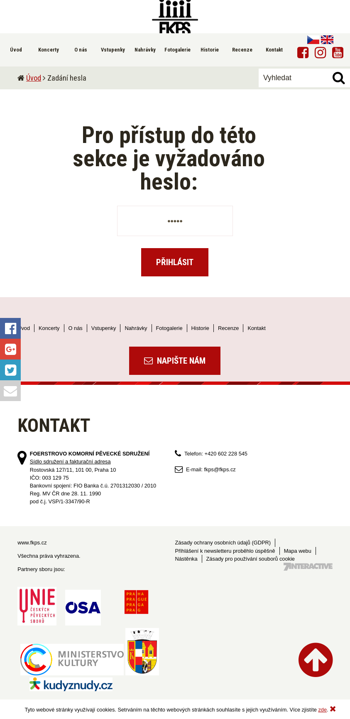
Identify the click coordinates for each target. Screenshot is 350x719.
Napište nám (175, 361)
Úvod (33, 78)
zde (322, 710)
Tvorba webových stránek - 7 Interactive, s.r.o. (308, 567)
